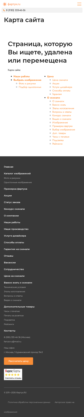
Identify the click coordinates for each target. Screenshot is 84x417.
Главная (8, 166)
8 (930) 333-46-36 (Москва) (17, 337)
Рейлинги (57, 144)
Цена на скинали (14, 276)
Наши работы (22, 76)
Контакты (9, 330)
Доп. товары (59, 133)
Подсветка (58, 140)
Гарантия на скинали (17, 249)
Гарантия (57, 94)
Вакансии (10, 262)
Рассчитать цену (19, 361)
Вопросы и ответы (62, 112)
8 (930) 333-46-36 (15, 10)
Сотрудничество (14, 269)
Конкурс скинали (61, 115)
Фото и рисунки (27, 83)
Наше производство (16, 229)
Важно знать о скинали (18, 282)
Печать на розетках (14, 315)
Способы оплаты (61, 90)
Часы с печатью (60, 136)
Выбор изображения (63, 129)
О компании (11, 215)
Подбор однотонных (30, 87)
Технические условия (15, 287)
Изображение (60, 122)
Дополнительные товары (19, 306)
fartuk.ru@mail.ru (12, 341)
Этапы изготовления (63, 108)
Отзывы (8, 256)
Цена (50, 76)
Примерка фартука (62, 126)
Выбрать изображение (27, 80)
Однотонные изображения (18, 182)
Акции (55, 83)
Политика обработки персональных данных (29, 402)
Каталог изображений (17, 173)
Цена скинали (60, 80)
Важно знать (59, 105)
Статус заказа (12, 202)
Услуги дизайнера (62, 87)
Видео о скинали (61, 119)
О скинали (53, 97)
